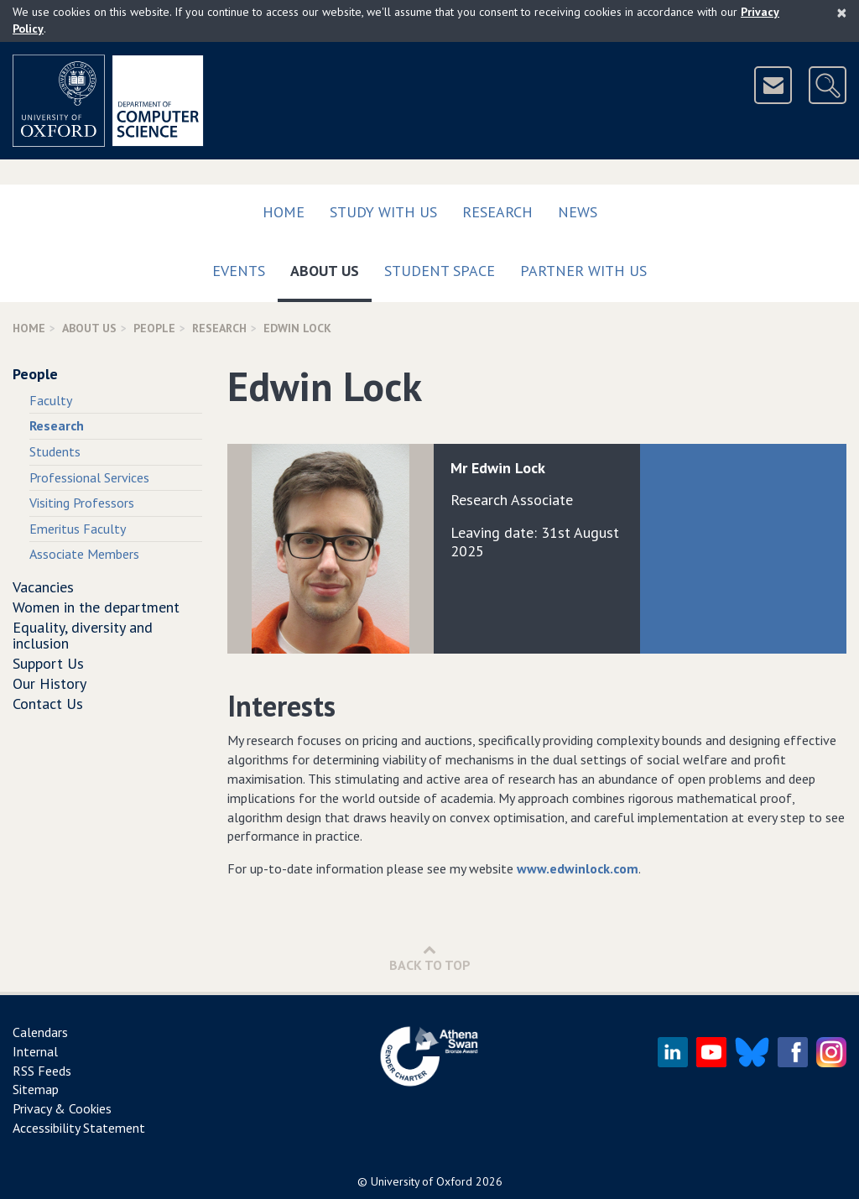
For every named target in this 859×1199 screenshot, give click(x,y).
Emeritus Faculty (77, 528)
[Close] (841, 13)
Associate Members (84, 553)
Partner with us (583, 270)
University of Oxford (421, 1181)
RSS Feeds (42, 1070)
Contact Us (48, 703)
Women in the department (96, 607)
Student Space (439, 270)
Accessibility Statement (79, 1127)
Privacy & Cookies (62, 1108)
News (577, 212)
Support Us (48, 663)
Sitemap (36, 1089)
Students (55, 451)
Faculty (50, 400)
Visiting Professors (81, 502)
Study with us (383, 212)
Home (284, 212)
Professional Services (89, 477)
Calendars (40, 1032)
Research (497, 212)
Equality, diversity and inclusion (83, 636)
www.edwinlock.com (577, 868)
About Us (331, 267)
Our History (49, 683)
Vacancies (43, 587)
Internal (35, 1051)
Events (238, 270)
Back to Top (430, 957)
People (154, 328)
